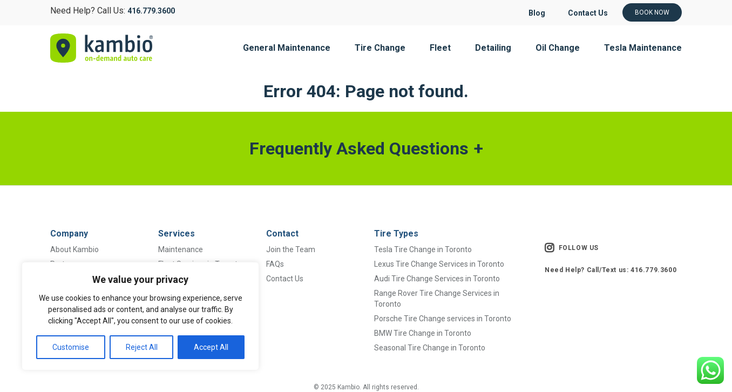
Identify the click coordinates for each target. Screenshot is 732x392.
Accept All (211, 347)
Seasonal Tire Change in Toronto (429, 347)
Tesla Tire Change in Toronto (423, 249)
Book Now (652, 12)
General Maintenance (286, 48)
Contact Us (588, 13)
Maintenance (180, 249)
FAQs (275, 264)
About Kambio (74, 249)
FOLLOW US (572, 247)
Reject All (142, 347)
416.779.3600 (151, 10)
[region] (140, 316)
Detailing (493, 48)
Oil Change (558, 48)
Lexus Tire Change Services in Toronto (439, 264)
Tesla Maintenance (643, 48)
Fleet (440, 48)
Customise (70, 347)
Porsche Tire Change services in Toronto (442, 318)
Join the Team (290, 249)
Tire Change (380, 48)
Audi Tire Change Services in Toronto (437, 278)
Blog (536, 13)
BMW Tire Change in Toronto (422, 333)
